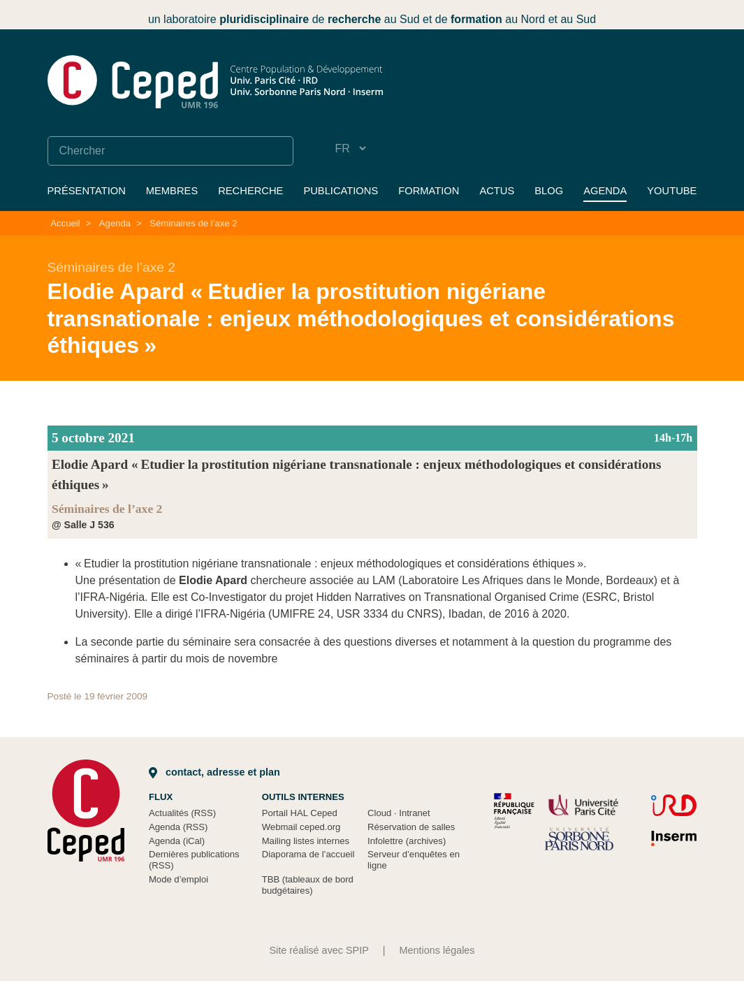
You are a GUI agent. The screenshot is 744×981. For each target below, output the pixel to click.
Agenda (605, 190)
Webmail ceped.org (301, 827)
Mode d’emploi (178, 879)
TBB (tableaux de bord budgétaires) (307, 885)
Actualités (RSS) (182, 813)
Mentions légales (437, 950)
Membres (172, 190)
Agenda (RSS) (178, 827)
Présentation (87, 190)
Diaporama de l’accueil (308, 854)
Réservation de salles (411, 827)
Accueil (65, 223)
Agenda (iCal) (177, 841)
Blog (548, 190)
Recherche (250, 190)
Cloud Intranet (398, 813)
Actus (496, 190)
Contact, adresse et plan (214, 772)
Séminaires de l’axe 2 (193, 223)
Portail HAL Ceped (299, 813)
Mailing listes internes (305, 841)
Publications (340, 190)
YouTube (671, 190)
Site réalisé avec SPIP (318, 950)
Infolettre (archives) (406, 841)
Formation (428, 190)
